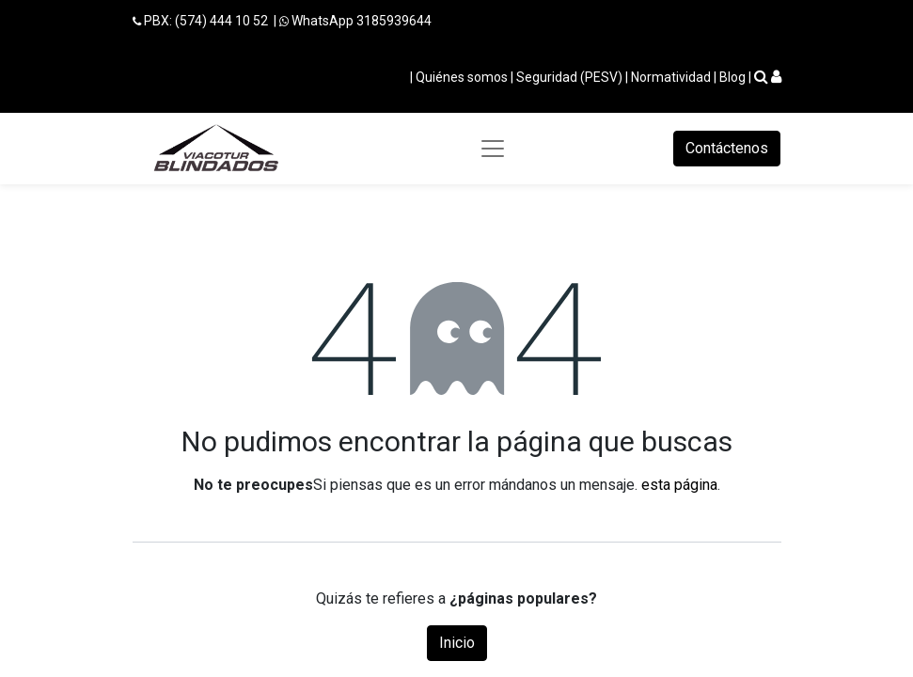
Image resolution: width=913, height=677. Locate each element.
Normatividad (671, 77)
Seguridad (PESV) (569, 77)
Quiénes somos (462, 77)
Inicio (457, 643)
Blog (732, 77)
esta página (679, 485)
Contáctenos (726, 148)
